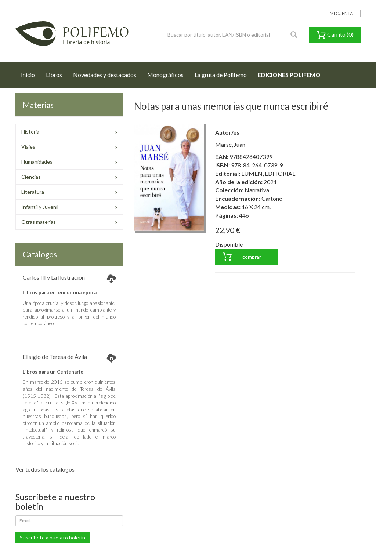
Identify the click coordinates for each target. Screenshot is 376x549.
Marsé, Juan (230, 144)
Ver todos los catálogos (45, 469)
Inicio (30, 72)
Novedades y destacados (104, 74)
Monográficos (165, 74)
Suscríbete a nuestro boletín (52, 537)
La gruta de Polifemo (221, 74)
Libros (54, 74)
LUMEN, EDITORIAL (268, 173)
